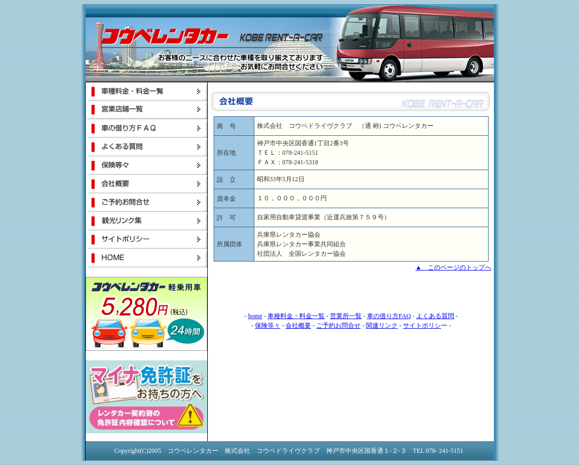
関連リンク (382, 325)
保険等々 (267, 325)
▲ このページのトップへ (454, 267)
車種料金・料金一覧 (296, 316)
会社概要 (298, 325)
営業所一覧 (346, 316)
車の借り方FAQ (389, 316)
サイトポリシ (422, 325)
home (255, 316)
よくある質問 (435, 316)
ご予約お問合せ (338, 325)
